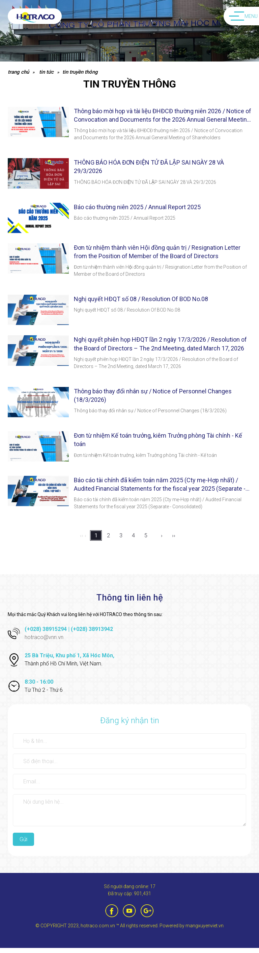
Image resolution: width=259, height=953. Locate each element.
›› (173, 535)
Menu (243, 16)
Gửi (23, 839)
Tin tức (46, 72)
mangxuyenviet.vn (204, 925)
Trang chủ (18, 72)
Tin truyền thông (80, 72)
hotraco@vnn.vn (44, 637)
